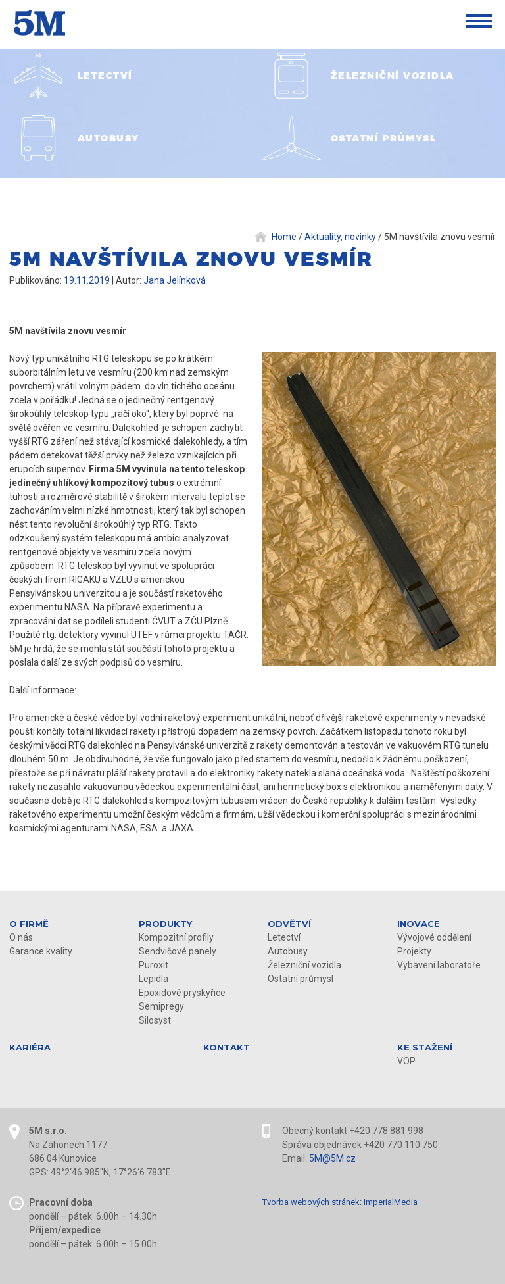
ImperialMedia (391, 1202)
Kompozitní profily (176, 937)
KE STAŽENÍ (424, 1047)
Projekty (414, 951)
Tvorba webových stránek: (312, 1202)
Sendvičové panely (177, 951)
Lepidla (153, 979)
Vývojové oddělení (434, 937)
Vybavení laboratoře (439, 965)
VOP (406, 1061)
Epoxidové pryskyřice (182, 992)
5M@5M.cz (332, 1158)
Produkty (165, 923)
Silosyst (155, 1020)
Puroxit (153, 965)
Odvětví (289, 923)
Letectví (284, 937)
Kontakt (226, 1047)
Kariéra (30, 1047)
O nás (21, 937)
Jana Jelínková (174, 280)
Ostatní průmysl (300, 979)
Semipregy (161, 1006)
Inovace (418, 923)
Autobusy (288, 951)
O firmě (29, 923)
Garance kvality (40, 951)
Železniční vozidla (304, 965)
